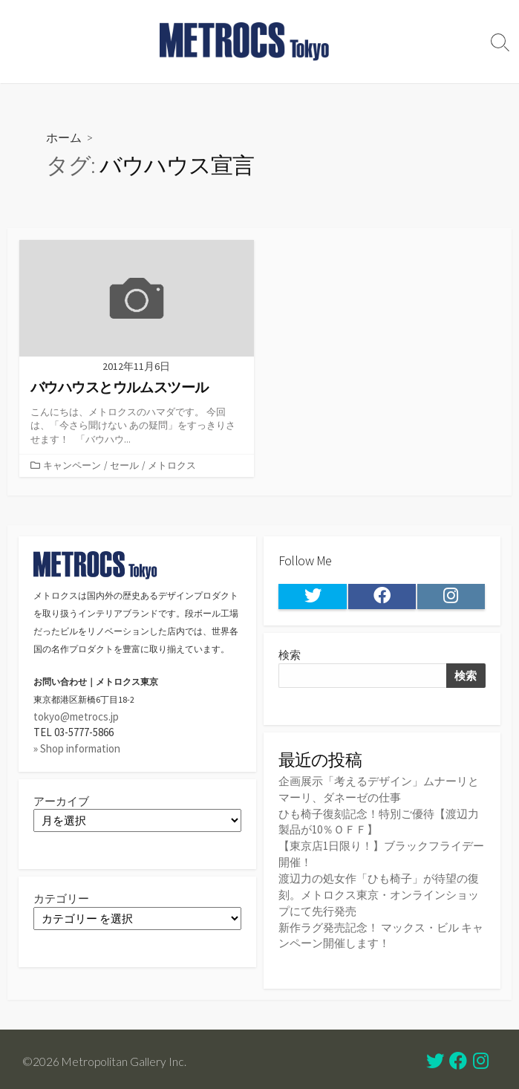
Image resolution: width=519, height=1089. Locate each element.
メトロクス (172, 466)
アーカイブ (61, 801)
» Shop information (76, 748)
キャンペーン (72, 466)
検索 (289, 656)
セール (124, 466)
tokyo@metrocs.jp (76, 717)
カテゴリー (61, 899)
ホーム (64, 137)
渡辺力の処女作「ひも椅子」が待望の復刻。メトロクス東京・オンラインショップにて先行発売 (378, 891)
